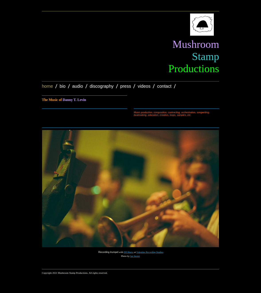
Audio (77, 86)
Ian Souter (135, 256)
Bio (63, 86)
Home (47, 86)
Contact (164, 86)
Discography (102, 86)
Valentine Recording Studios (149, 252)
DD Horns (128, 252)
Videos (144, 86)
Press (125, 86)
